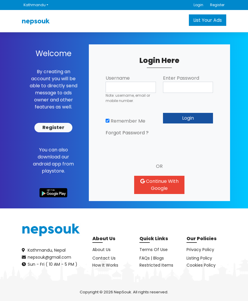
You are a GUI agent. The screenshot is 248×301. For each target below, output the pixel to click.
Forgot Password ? (127, 132)
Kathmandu (35, 4)
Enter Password (181, 78)
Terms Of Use (153, 249)
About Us (101, 249)
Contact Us (104, 258)
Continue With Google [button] (159, 185)
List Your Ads (207, 20)
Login (198, 4)
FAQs (144, 258)
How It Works (105, 265)
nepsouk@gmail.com (49, 257)
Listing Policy (199, 258)
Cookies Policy (201, 265)
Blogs (158, 258)
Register (217, 4)
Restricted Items (156, 265)
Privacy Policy (200, 249)
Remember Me (125, 121)
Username (118, 78)
